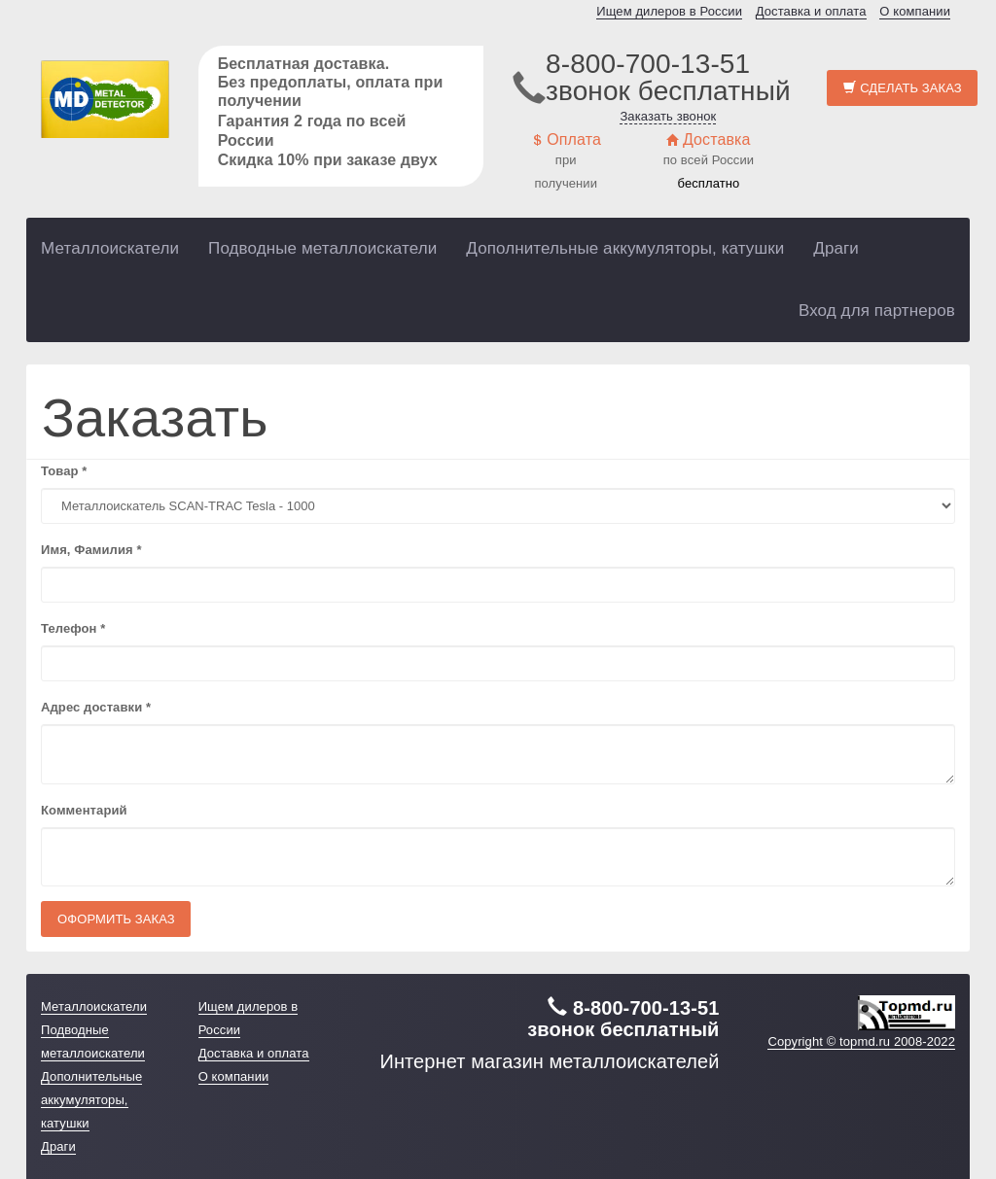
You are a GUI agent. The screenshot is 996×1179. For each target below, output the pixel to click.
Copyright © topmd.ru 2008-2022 (861, 1041)
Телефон (73, 628)
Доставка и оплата (811, 11)
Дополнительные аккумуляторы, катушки (625, 248)
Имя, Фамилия (91, 549)
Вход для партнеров (877, 310)
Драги (836, 248)
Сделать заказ (902, 88)
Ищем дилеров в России (669, 11)
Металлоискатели (110, 248)
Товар (64, 471)
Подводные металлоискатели (322, 248)
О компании (914, 11)
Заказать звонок (668, 116)
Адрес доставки (96, 707)
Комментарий (84, 810)
